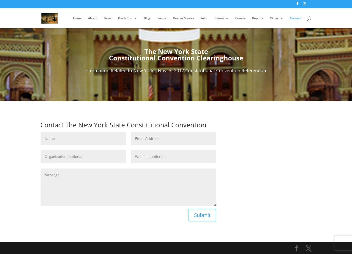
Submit (202, 215)
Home (77, 18)
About (92, 18)
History (218, 18)
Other (274, 18)
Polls (203, 18)
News (107, 18)
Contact (296, 18)
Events (161, 18)
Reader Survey (183, 18)
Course (240, 18)
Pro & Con (125, 18)
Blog (147, 18)
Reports (257, 18)
